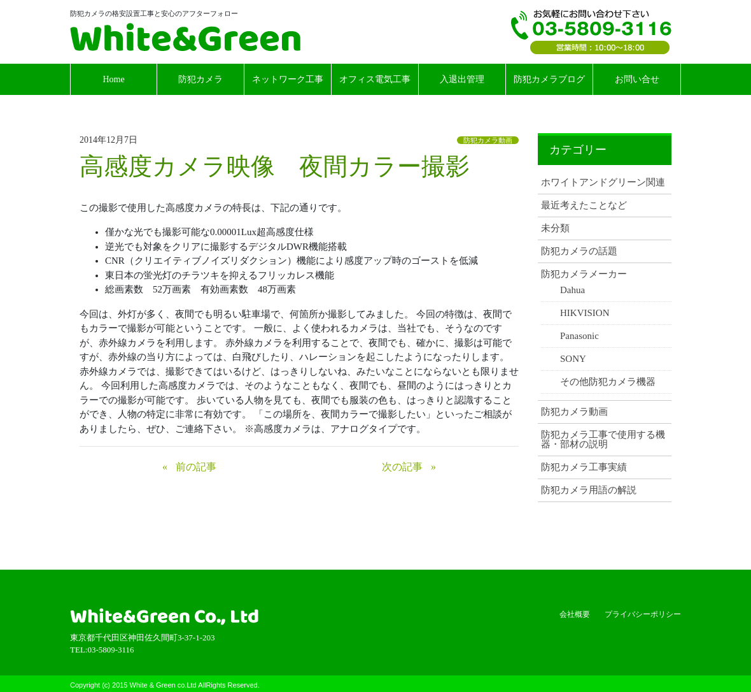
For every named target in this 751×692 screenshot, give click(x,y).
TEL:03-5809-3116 (591, 32)
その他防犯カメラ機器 (608, 382)
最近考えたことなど (584, 205)
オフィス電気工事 (375, 79)
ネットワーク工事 (287, 79)
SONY (573, 359)
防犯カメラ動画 (487, 140)
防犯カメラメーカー (584, 274)
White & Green (185, 37)
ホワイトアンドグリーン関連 (603, 182)
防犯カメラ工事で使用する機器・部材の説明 (603, 439)
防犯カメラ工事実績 (584, 467)
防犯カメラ (200, 79)
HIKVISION (585, 313)
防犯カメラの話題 (579, 251)
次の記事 (402, 466)
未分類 (555, 228)
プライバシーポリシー (643, 614)
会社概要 (574, 614)
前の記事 (196, 466)
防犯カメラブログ (549, 79)
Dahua (572, 290)
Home (113, 79)
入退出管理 (462, 79)
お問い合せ (637, 79)
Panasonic (579, 336)
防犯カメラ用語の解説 (588, 490)
